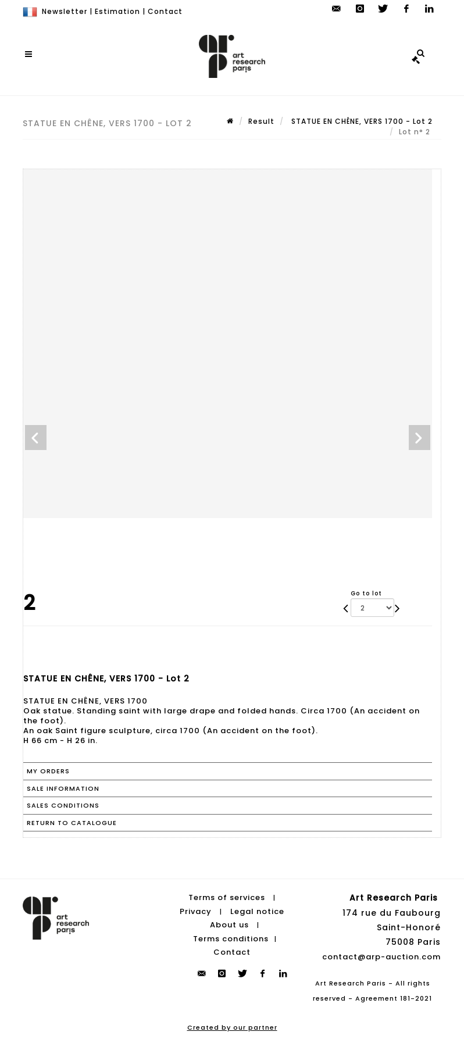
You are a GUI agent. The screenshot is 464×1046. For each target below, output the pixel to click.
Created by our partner (232, 1027)
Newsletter (64, 11)
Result (261, 121)
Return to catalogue (72, 822)
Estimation (117, 11)
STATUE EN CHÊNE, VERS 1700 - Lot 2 (361, 121)
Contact (165, 11)
